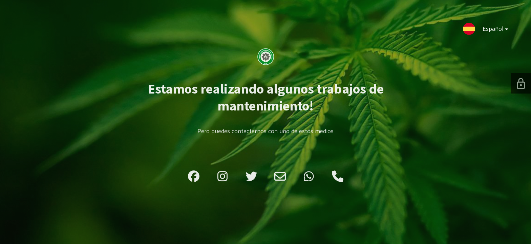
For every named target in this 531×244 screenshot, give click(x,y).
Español (490, 30)
